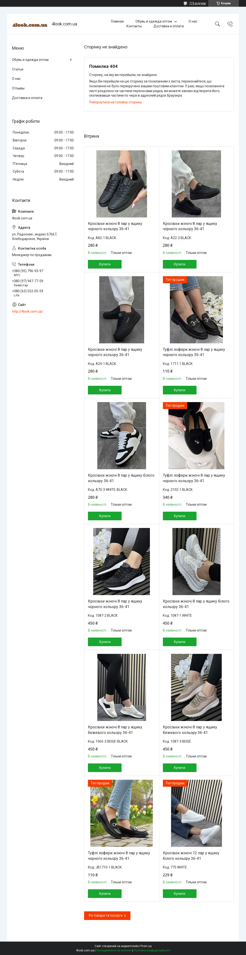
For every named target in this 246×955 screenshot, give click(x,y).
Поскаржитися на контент (113, 950)
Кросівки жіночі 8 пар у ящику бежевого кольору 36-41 (115, 730)
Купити (105, 264)
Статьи (17, 69)
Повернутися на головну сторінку (115, 102)
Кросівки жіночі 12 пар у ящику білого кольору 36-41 (191, 856)
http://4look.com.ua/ (27, 311)
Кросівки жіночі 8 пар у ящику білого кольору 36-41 (121, 478)
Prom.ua (146, 946)
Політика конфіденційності (152, 950)
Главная (117, 21)
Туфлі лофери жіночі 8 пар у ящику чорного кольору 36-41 (194, 352)
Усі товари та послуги (105, 915)
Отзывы (18, 88)
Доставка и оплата (169, 26)
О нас (193, 21)
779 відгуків (197, 3)
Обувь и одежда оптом (153, 21)
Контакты (134, 26)
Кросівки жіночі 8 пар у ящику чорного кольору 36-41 (115, 226)
